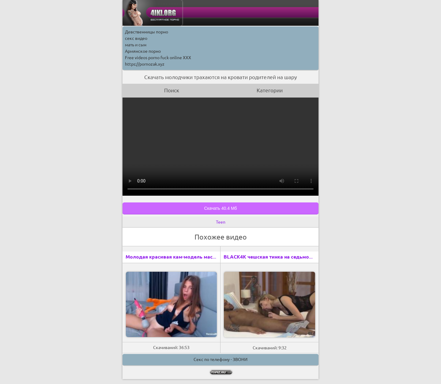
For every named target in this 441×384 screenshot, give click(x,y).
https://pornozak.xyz (144, 64)
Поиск (171, 90)
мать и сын (135, 44)
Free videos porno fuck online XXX (158, 57)
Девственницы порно (146, 31)
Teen (220, 222)
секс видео (136, 38)
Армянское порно (143, 51)
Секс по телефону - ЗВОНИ (220, 359)
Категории (270, 90)
